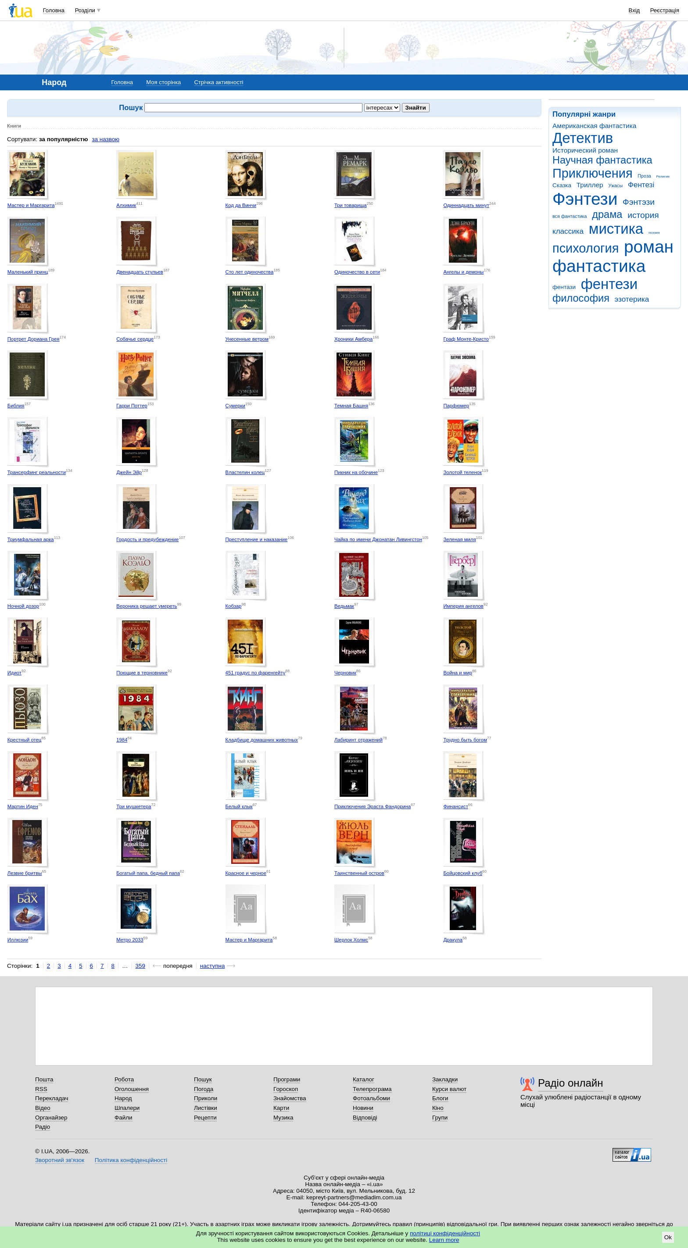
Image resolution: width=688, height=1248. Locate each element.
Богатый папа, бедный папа (148, 873)
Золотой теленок (462, 472)
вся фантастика (569, 216)
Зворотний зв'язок (59, 1160)
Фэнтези (584, 198)
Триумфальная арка (30, 539)
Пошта (44, 1079)
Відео (42, 1108)
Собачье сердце (135, 339)
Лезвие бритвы (24, 873)
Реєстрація (664, 10)
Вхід (634, 10)
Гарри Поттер (131, 405)
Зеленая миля (459, 539)
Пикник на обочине (356, 472)
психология (585, 248)
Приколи (205, 1098)
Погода (203, 1089)
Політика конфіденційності (131, 1160)
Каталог (363, 1079)
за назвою (105, 139)
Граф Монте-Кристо (466, 339)
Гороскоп (285, 1089)
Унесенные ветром (247, 339)
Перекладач (51, 1098)
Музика (283, 1117)
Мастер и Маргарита (31, 205)
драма (607, 214)
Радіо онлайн (570, 1083)
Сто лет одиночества (250, 272)
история (643, 215)
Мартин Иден (22, 806)
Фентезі (641, 185)
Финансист (455, 806)
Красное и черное (246, 873)
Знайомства (289, 1098)
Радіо (42, 1126)
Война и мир (457, 672)
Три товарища (350, 205)
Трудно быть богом (465, 739)
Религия (663, 176)
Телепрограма (372, 1089)
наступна (212, 966)
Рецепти (205, 1117)
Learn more (444, 1240)
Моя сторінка (163, 82)
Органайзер (51, 1117)
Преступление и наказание (257, 539)
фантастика (598, 266)
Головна (53, 10)
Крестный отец (24, 739)
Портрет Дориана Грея (33, 339)
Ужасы (615, 185)
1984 (121, 739)
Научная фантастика (602, 160)
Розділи (85, 10)
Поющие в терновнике (142, 672)
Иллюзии (18, 939)
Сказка (561, 185)
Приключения (592, 173)
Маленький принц (27, 272)
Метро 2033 (129, 939)
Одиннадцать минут (466, 205)
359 (140, 966)
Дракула (452, 939)
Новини (363, 1108)
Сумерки (235, 405)
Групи (440, 1117)
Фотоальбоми (371, 1098)
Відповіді (365, 1117)
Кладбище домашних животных (262, 739)
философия (580, 298)
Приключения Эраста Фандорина (372, 806)
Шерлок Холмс (351, 939)
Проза (644, 175)
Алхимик (126, 205)
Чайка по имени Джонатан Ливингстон (378, 539)
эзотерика (632, 299)
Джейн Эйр (129, 472)
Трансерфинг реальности (36, 472)
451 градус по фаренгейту (256, 672)
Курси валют (449, 1089)
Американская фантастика (594, 125)
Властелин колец (245, 472)
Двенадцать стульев (139, 272)
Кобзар (234, 606)
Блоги (440, 1098)
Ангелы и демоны (463, 272)
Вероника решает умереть (146, 606)
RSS (41, 1089)
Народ (123, 1098)
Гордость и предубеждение (147, 539)
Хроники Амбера (353, 339)
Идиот (14, 672)
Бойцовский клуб (462, 873)
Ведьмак (344, 606)
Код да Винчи (241, 205)
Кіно (438, 1108)
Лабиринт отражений (358, 739)
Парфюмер (456, 405)
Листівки (205, 1108)
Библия (16, 405)
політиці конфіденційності (445, 1233)
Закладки (445, 1079)
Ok (668, 1237)
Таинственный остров (359, 873)
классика (568, 231)
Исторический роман (585, 150)
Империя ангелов (463, 606)
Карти (281, 1108)
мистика (616, 229)
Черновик (345, 672)
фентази (564, 287)
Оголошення (132, 1089)
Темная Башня (351, 405)
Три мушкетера (133, 806)
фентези (609, 284)
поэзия (654, 233)
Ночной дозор (23, 606)
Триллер (590, 185)
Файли (124, 1117)
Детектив (582, 138)
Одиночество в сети (357, 272)
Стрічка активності (218, 82)
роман (649, 246)
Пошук (203, 1079)
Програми (286, 1079)
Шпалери (127, 1108)
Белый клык (239, 806)
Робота (124, 1079)
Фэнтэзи (639, 202)
